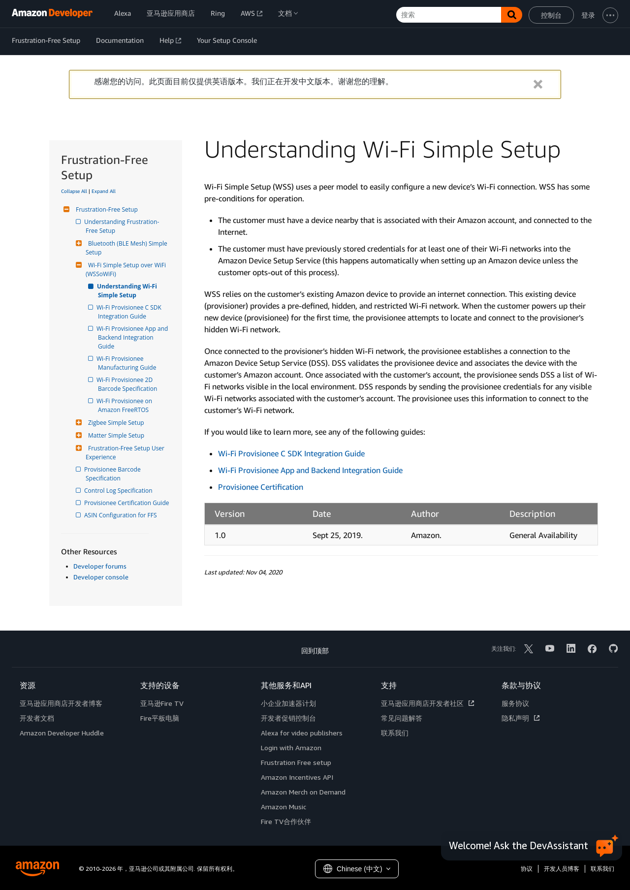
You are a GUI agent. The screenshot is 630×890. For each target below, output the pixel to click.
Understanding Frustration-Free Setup (122, 226)
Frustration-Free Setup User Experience (126, 452)
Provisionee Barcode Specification (114, 473)
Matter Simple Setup (115, 435)
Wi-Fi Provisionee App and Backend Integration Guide (133, 337)
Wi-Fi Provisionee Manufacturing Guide (127, 363)
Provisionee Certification (260, 487)
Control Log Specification (119, 490)
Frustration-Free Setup (105, 209)
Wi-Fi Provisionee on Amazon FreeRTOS (126, 405)
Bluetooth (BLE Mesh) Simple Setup (127, 247)
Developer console (100, 577)
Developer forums (99, 566)
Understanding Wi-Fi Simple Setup (128, 290)
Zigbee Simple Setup (115, 422)
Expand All (104, 191)
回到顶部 (315, 650)
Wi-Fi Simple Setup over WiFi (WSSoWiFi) (126, 269)
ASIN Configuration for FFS (121, 515)
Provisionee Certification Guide (127, 503)
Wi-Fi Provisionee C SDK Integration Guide (130, 311)
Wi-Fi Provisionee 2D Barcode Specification (127, 384)
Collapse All (74, 191)
